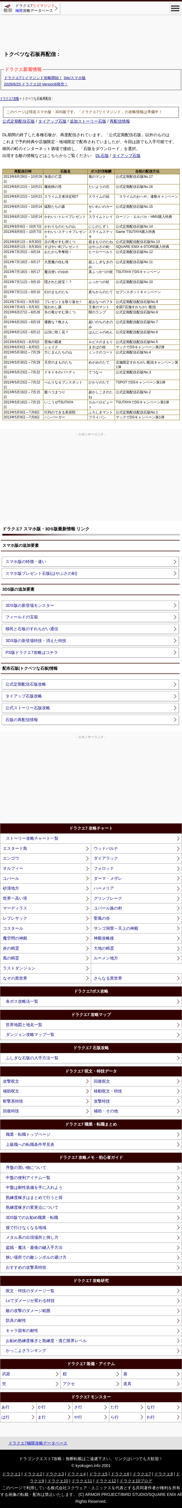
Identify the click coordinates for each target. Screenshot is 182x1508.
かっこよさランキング (26, 1350)
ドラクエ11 (81, 1481)
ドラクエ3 (54, 1474)
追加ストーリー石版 (88, 121)
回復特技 (11, 1111)
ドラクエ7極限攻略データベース (37, 1443)
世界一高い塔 (15, 898)
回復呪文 (102, 1081)
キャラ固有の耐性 (22, 1330)
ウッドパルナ (106, 848)
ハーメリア (104, 888)
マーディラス (15, 908)
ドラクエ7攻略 (9, 98)
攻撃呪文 (11, 1081)
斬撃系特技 (13, 1101)
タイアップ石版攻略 (23, 696)
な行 (151, 1407)
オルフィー (13, 868)
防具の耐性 (16, 1320)
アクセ (69, 1383)
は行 (5, 1417)
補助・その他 (106, 1111)
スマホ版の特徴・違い (25, 561)
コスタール (13, 928)
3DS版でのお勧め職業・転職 (32, 1217)
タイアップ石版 (52, 121)
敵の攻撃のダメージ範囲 (28, 1310)
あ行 (5, 1407)
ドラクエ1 (11, 1474)
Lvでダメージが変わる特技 (30, 1300)
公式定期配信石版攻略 (25, 684)
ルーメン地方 (106, 958)
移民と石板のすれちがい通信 (31, 628)
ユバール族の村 (108, 908)
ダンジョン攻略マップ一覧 (30, 1034)
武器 (6, 1374)
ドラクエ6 (120, 1474)
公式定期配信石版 (18, 121)
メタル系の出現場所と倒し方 (32, 1237)
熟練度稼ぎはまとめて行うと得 (34, 1197)
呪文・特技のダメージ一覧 (30, 1290)
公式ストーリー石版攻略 (27, 708)
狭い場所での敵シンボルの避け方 (36, 1257)
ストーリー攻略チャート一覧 (32, 838)
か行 (42, 1407)
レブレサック (15, 918)
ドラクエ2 (33, 1474)
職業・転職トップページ (28, 1134)
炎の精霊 (11, 948)
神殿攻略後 (104, 938)
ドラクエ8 (163, 1474)
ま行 (42, 1417)
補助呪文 (11, 1091)
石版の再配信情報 (21, 719)
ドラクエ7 (142, 1474)
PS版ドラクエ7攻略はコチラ (31, 652)
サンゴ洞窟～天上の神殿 (116, 928)
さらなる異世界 (108, 978)
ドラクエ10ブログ (136, 1481)
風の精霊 (11, 958)
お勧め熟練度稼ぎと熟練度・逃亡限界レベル (46, 1340)
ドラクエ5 (98, 1474)
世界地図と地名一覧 (24, 1024)
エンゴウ (11, 858)
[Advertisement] (91, 30)
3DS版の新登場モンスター (29, 605)
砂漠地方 (11, 888)
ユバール (11, 878)
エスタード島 (15, 848)
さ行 (78, 1407)
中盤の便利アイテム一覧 (28, 1177)
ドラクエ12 (105, 1481)
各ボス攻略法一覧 (22, 1001)
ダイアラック (106, 858)
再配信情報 (120, 121)
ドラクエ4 (76, 1474)
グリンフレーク (108, 898)
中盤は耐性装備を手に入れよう (34, 1187)
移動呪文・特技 (108, 1091)
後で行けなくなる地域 (26, 1227)
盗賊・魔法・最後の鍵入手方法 (34, 1247)
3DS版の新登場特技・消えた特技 (35, 640)
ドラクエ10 (57, 1481)
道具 (127, 1383)
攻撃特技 (102, 1101)
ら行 (115, 1417)
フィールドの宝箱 (21, 617)
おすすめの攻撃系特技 (26, 1267)
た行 (115, 1407)
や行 (78, 1417)
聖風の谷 (102, 918)
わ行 (151, 1417)
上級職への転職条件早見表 (30, 1144)
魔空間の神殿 (15, 938)
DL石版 (102, 155)
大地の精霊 (104, 948)
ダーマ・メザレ (108, 878)
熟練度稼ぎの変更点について (32, 1207)
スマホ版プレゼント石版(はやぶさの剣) (41, 573)
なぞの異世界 (15, 978)
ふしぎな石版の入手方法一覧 (32, 1058)
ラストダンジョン (19, 968)
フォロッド (104, 868)
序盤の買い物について (26, 1167)
